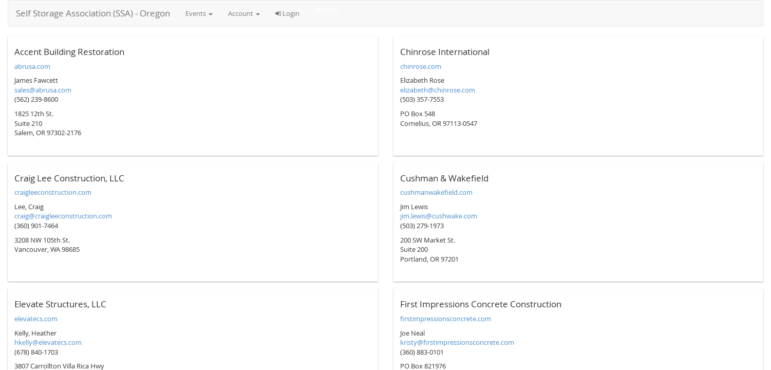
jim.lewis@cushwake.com (438, 215)
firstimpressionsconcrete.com (445, 318)
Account (244, 13)
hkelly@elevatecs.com (48, 342)
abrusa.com (32, 66)
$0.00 (327, 10)
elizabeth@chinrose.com (437, 90)
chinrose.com (420, 66)
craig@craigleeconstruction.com (63, 215)
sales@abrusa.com (42, 90)
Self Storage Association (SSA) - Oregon (93, 13)
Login (287, 13)
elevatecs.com (36, 318)
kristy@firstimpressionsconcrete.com (457, 342)
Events (199, 13)
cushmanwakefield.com (436, 192)
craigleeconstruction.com (52, 192)
